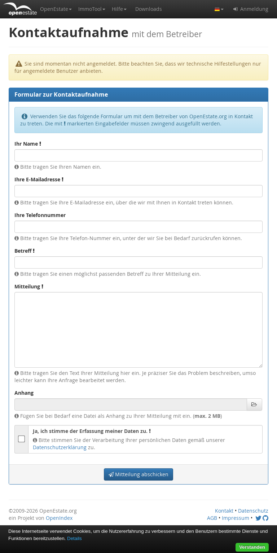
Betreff (24, 250)
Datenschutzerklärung (60, 447)
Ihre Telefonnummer (40, 215)
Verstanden (252, 547)
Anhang (24, 392)
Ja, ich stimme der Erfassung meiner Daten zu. (92, 431)
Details (74, 538)
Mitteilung (28, 286)
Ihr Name (27, 143)
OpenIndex (59, 517)
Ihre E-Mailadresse (38, 179)
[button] (56, 9)
